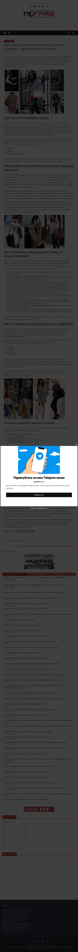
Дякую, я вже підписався (39, 508)
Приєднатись (39, 495)
